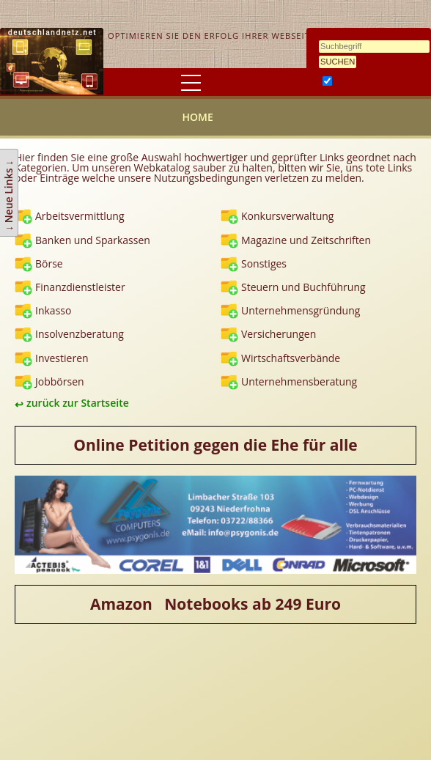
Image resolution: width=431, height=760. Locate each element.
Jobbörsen (59, 381)
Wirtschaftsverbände (290, 358)
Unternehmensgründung (300, 310)
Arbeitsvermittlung (80, 216)
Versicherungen (278, 334)
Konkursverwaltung (287, 216)
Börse (49, 263)
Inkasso (53, 310)
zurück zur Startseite (77, 403)
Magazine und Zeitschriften (306, 240)
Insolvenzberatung (79, 334)
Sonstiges (264, 263)
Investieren (62, 358)
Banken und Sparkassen (92, 240)
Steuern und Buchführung (303, 287)
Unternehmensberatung (299, 381)
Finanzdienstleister (80, 287)
